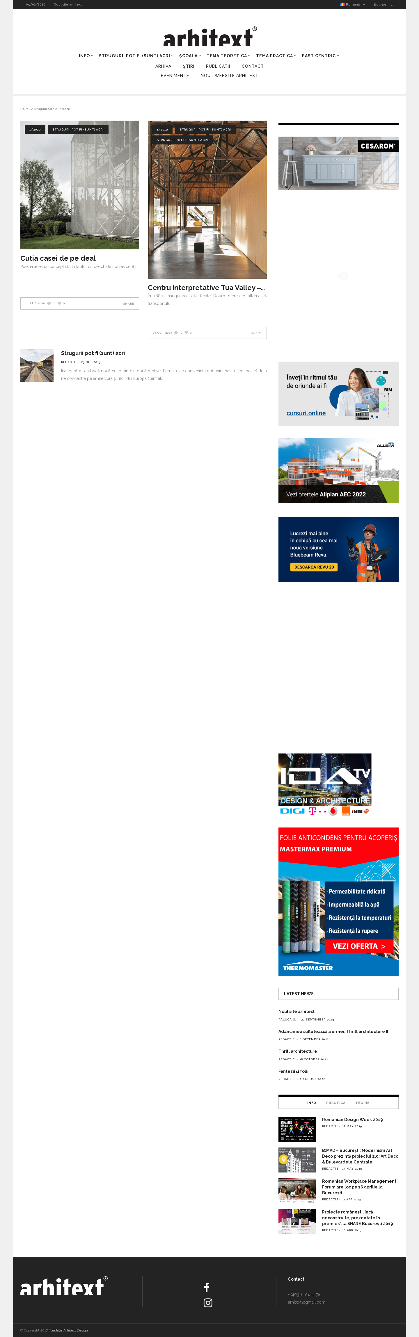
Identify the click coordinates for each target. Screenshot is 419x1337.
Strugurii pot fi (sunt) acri (78, 129)
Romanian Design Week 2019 (352, 1119)
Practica (335, 1103)
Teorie (362, 1103)
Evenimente (175, 75)
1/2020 (35, 129)
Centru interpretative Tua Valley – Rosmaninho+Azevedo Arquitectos (207, 287)
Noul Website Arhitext (229, 75)
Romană (350, 4)
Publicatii (218, 66)
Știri (188, 66)
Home (25, 109)
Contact (253, 66)
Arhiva (163, 66)
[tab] (311, 1103)
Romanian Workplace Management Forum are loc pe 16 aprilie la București (359, 1187)
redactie (69, 362)
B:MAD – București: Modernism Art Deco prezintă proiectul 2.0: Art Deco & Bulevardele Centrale (360, 1156)
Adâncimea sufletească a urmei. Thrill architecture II (333, 1031)
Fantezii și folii (293, 1071)
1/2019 (162, 129)
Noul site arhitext (68, 4)
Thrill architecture (297, 1051)
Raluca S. (287, 1019)
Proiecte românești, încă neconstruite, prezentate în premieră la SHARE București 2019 (357, 1218)
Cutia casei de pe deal (58, 258)
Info (311, 1103)
